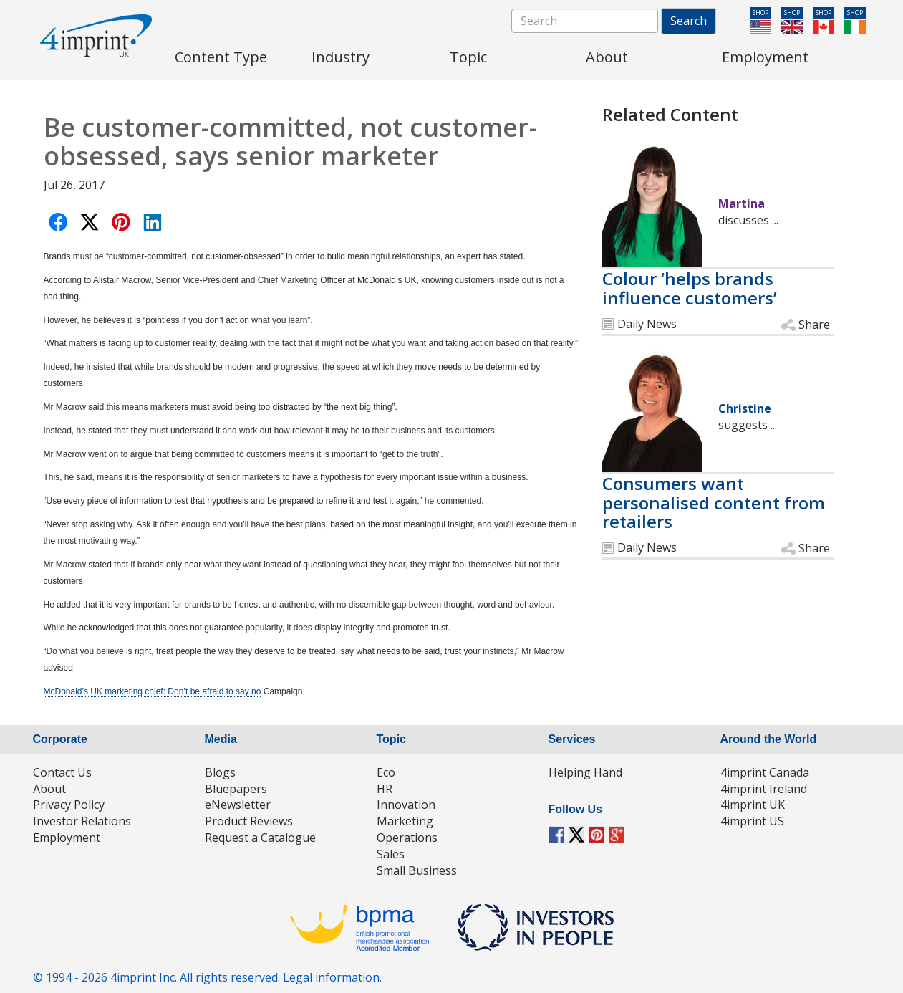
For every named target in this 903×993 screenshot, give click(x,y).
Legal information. (332, 977)
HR (384, 789)
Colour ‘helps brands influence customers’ (689, 288)
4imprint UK (752, 804)
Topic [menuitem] (468, 57)
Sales (391, 854)
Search (688, 21)
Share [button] (814, 324)
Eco (386, 772)
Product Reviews (249, 821)
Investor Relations (82, 821)
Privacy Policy (69, 804)
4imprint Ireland (763, 789)
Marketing (405, 821)
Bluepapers (236, 789)
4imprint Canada (764, 772)
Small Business (417, 870)
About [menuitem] (607, 57)
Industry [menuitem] (341, 57)
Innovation (406, 804)
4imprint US (752, 821)
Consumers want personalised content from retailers (713, 502)
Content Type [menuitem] (221, 57)
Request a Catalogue (260, 837)
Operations (407, 837)
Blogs (220, 772)
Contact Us (62, 772)
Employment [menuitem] (765, 57)
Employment (66, 837)
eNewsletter (238, 804)
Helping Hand (585, 772)
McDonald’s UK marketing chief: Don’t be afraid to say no (152, 691)
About (49, 789)
